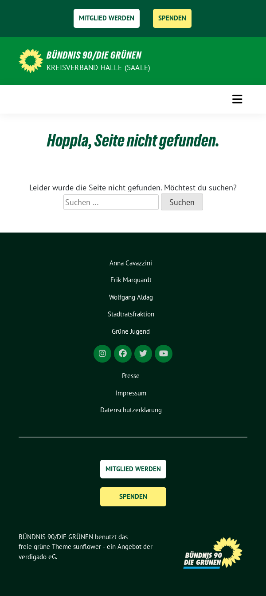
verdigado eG (37, 557)
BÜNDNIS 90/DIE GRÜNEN (94, 55)
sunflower (87, 546)
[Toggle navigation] (237, 99)
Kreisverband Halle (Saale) (98, 67)
